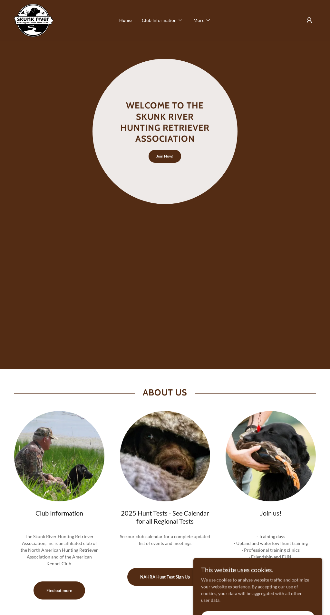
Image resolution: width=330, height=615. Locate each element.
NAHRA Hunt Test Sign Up (165, 576)
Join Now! (164, 156)
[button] (162, 20)
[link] (33, 20)
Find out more (59, 590)
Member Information (270, 576)
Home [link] (125, 20)
